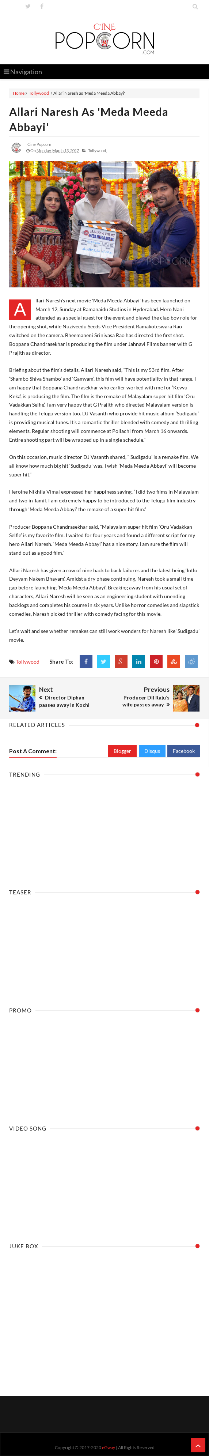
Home (18, 93)
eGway (108, 1447)
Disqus (152, 751)
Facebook (184, 751)
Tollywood (39, 93)
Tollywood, (97, 150)
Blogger (122, 751)
